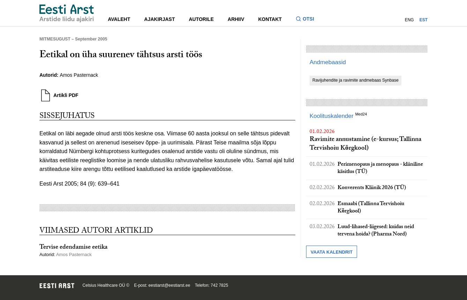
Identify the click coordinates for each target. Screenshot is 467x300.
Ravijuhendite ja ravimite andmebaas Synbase (355, 80)
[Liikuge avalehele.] (66, 13)
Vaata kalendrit (332, 252)
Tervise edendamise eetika (73, 247)
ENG (409, 19)
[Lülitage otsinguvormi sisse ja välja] (308, 19)
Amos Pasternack (79, 75)
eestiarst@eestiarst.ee (169, 285)
